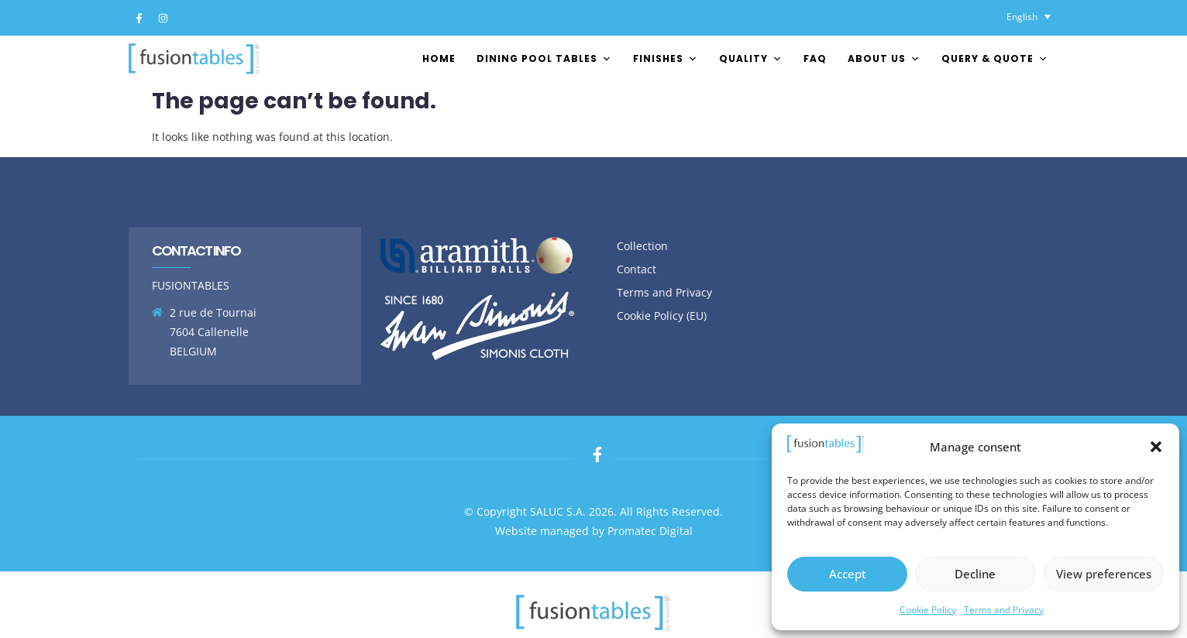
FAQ (815, 58)
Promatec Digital (650, 530)
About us (884, 58)
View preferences (1103, 573)
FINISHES (665, 58)
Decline (975, 573)
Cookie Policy (928, 609)
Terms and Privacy (1004, 609)
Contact (636, 269)
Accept (847, 573)
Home (439, 58)
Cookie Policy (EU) (662, 315)
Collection (642, 245)
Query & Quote (994, 58)
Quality (751, 58)
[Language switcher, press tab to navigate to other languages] (1028, 17)
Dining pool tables (544, 58)
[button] (1156, 446)
